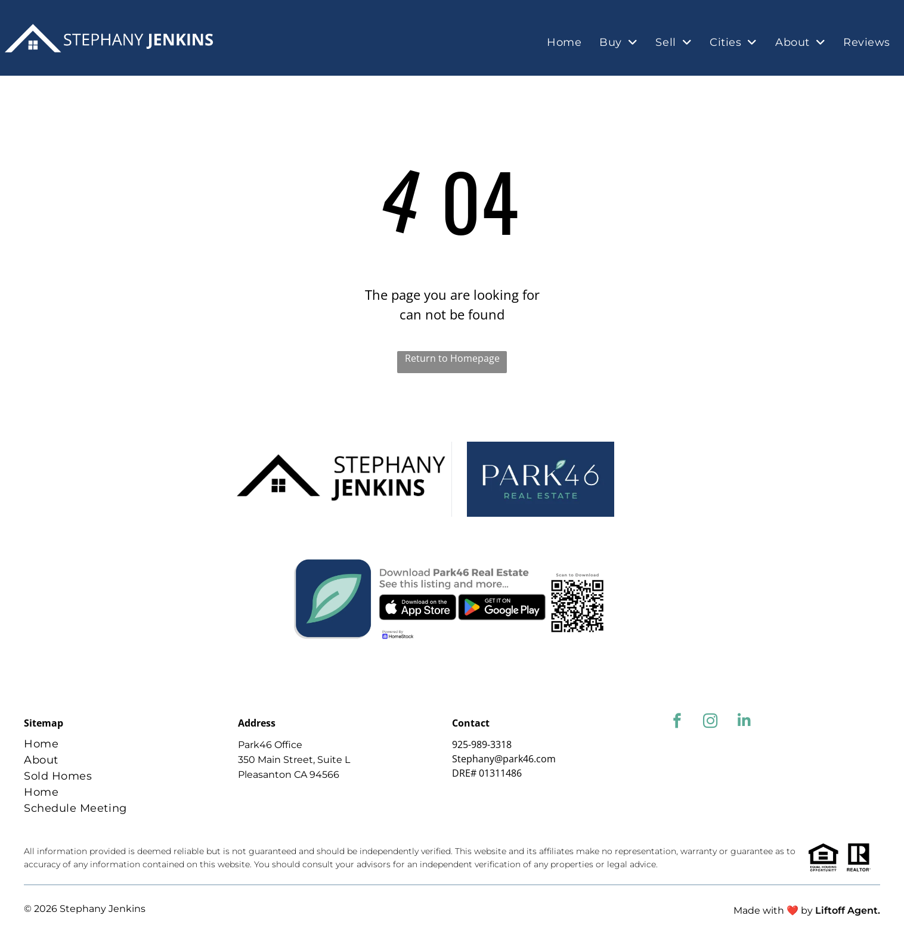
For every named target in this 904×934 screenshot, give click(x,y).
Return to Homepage (452, 358)
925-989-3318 (482, 744)
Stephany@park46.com (504, 758)
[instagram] (710, 722)
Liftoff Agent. (847, 910)
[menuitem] (564, 43)
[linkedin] (744, 722)
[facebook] (677, 722)
